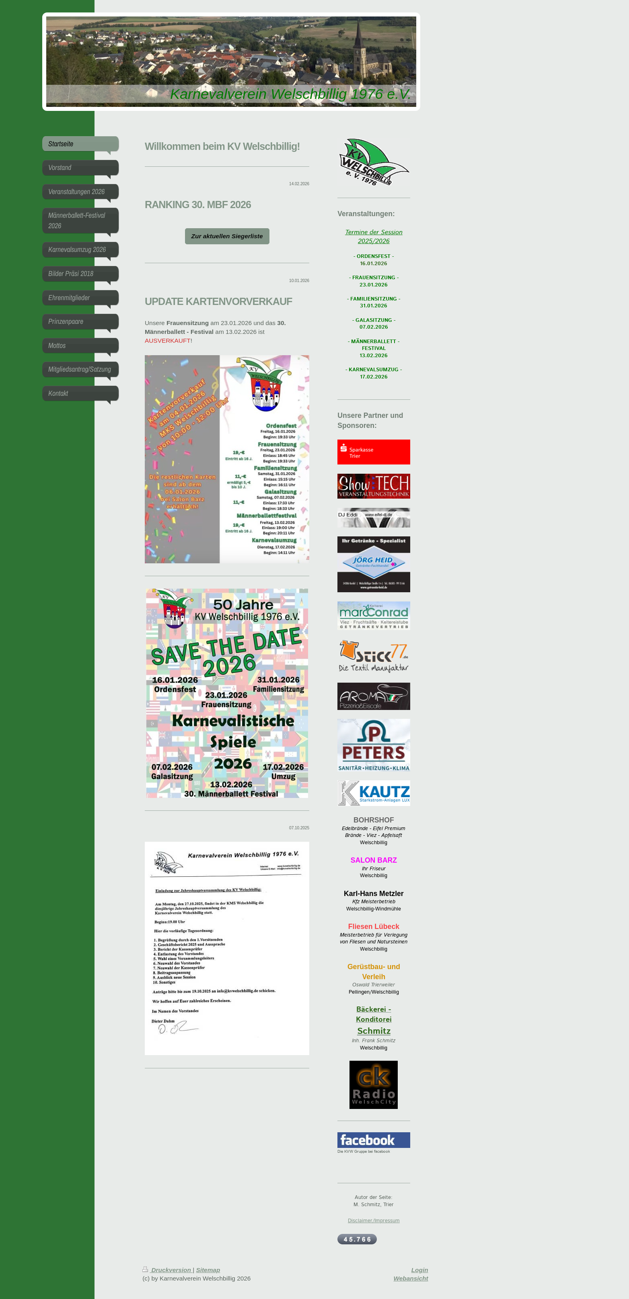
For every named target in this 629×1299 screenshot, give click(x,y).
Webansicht (411, 1278)
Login (419, 1269)
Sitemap (208, 1269)
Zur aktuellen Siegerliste (227, 236)
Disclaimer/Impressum (374, 1220)
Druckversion (167, 1269)
